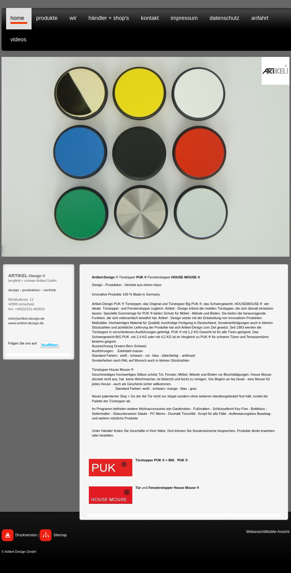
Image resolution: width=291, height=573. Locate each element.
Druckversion (26, 535)
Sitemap (60, 535)
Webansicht (255, 532)
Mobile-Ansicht (277, 532)
